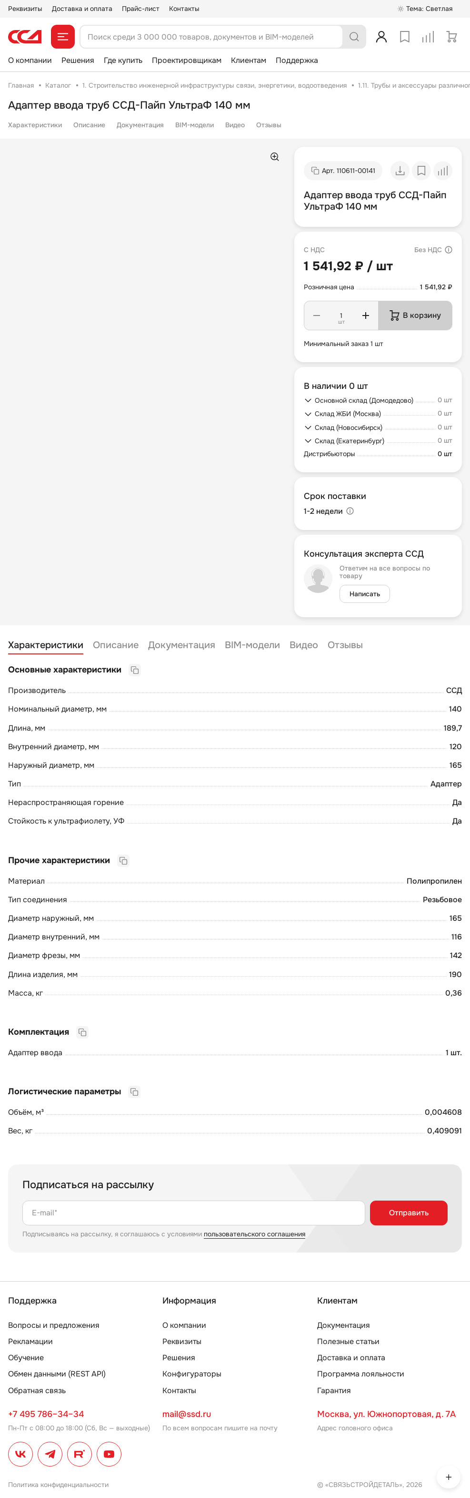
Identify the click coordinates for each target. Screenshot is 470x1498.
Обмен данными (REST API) (57, 1374)
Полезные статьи (348, 1341)
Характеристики (35, 125)
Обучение (26, 1358)
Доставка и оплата (82, 8)
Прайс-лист (141, 8)
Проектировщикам (186, 60)
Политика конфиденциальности (58, 1484)
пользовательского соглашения (254, 1234)
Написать (365, 594)
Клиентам (248, 60)
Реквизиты (25, 8)
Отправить (409, 1213)
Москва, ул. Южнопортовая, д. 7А (386, 1414)
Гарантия (334, 1391)
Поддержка (297, 60)
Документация (140, 125)
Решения (77, 60)
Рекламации (30, 1341)
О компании (30, 60)
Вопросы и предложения (54, 1325)
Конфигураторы (191, 1374)
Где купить (123, 60)
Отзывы (268, 125)
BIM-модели (194, 125)
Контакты (184, 8)
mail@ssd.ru (186, 1414)
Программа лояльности (360, 1374)
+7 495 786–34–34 (46, 1414)
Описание (89, 125)
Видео (235, 125)
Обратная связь (37, 1391)
